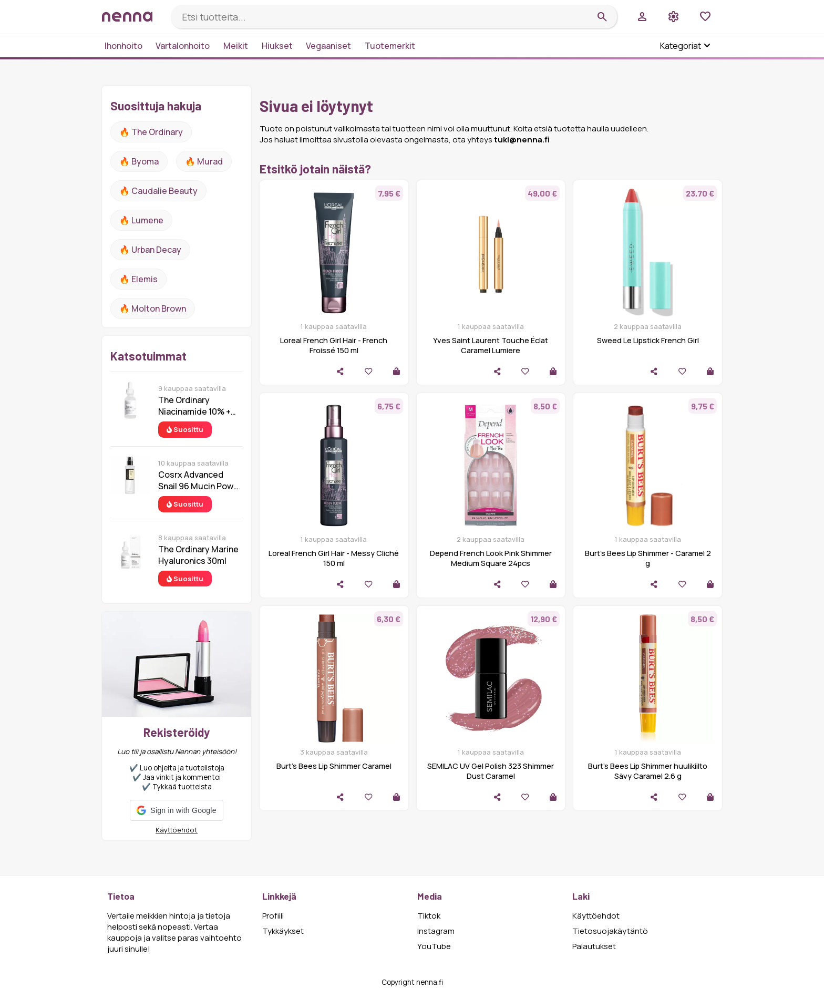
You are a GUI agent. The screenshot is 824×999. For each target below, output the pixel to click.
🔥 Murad (204, 161)
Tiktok (428, 915)
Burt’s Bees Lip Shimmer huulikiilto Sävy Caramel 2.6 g (647, 771)
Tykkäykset (283, 930)
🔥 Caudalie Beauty (158, 191)
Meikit (235, 46)
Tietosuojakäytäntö (610, 930)
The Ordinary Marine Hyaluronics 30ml (198, 555)
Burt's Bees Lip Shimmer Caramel (334, 766)
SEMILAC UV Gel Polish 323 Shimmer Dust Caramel (490, 771)
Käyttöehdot (177, 830)
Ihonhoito (123, 46)
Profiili (273, 915)
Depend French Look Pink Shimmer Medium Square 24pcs (491, 558)
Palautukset (594, 946)
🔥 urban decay (150, 249)
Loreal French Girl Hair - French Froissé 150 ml (333, 345)
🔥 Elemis (138, 279)
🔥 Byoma (139, 161)
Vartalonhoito (183, 46)
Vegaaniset (328, 46)
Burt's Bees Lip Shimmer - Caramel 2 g (648, 558)
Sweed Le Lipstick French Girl (648, 340)
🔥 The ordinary (151, 132)
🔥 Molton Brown (152, 308)
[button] (176, 810)
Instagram (436, 930)
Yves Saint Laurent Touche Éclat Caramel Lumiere (490, 345)
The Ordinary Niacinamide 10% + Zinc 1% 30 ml (194, 405)
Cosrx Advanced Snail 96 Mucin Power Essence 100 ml (200, 480)
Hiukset (277, 46)
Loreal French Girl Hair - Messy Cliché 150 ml (334, 558)
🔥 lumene (141, 220)
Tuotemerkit (390, 46)
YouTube (434, 946)
